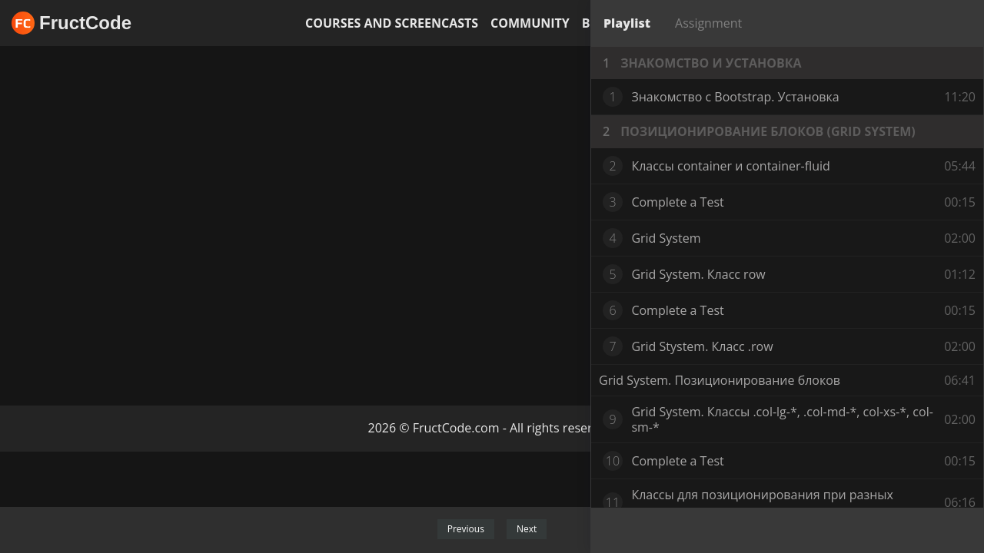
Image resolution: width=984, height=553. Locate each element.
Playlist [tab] (626, 23)
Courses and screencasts (391, 23)
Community (530, 23)
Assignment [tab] (708, 23)
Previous (465, 528)
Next (527, 528)
